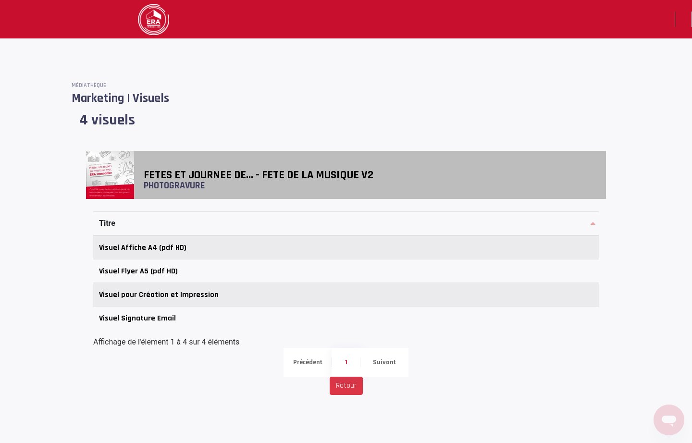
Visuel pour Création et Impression (159, 295)
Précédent (307, 362)
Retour (346, 386)
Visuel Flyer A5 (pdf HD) (138, 271)
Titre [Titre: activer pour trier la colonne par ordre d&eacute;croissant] (107, 223)
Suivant (384, 362)
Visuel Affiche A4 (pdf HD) (142, 248)
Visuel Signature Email (137, 318)
